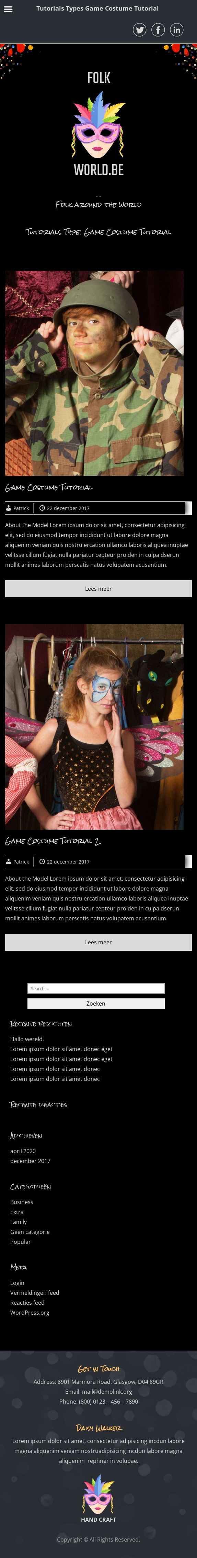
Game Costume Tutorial (48, 487)
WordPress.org (29, 1312)
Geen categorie (30, 1232)
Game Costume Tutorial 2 (52, 840)
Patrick (21, 508)
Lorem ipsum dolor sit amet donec (55, 1069)
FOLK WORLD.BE (99, 125)
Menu (8, 9)
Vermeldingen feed (34, 1293)
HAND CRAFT (98, 1519)
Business (21, 1202)
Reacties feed (27, 1302)
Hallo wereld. (27, 1039)
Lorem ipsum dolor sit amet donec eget (61, 1049)
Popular (20, 1242)
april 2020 (23, 1151)
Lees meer (98, 588)
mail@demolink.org (107, 1391)
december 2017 (30, 1161)
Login (17, 1283)
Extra (17, 1212)
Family (18, 1222)
